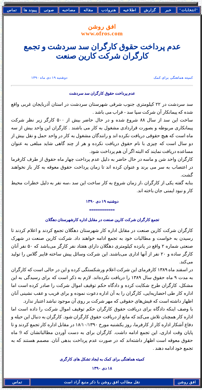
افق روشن (102, 30)
